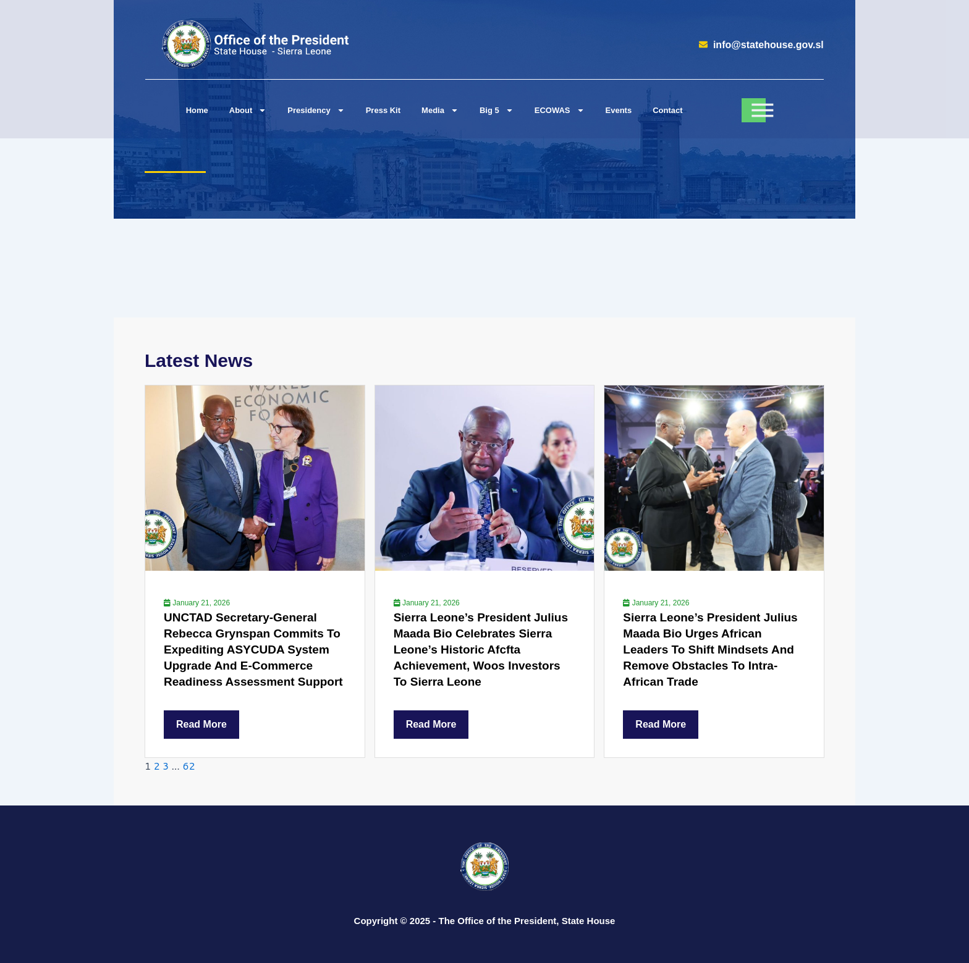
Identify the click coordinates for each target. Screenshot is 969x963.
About (248, 110)
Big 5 (497, 110)
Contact (667, 110)
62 (188, 766)
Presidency (315, 110)
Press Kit (383, 110)
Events (619, 110)
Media (440, 110)
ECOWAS (560, 110)
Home (197, 110)
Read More (201, 724)
